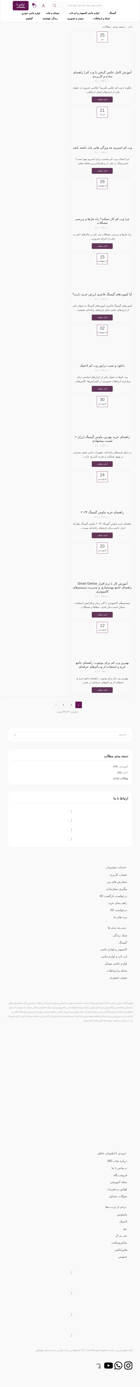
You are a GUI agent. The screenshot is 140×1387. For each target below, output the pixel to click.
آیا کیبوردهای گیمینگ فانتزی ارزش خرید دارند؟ (102, 301)
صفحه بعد (56, 715)
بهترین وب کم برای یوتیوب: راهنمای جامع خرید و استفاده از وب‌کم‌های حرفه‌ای (102, 674)
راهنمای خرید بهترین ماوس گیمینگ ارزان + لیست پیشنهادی (102, 448)
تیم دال (40, 1361)
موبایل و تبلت (54, 13)
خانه (130, 26)
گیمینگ (113, 13)
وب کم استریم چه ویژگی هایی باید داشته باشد (102, 150)
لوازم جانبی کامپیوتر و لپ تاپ (85, 13)
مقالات (124, 789)
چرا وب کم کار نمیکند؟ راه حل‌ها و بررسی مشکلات (102, 225)
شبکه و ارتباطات (102, 18)
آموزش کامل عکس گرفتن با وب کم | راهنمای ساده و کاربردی (102, 74)
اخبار (125, 782)
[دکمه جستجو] (54, 5)
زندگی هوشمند (51, 18)
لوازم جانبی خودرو (30, 13)
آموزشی (123, 776)
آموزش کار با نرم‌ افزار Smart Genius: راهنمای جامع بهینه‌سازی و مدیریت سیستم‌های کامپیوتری (102, 597)
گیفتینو (31, 18)
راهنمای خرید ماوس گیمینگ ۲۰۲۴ (102, 521)
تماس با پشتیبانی (20, 5)
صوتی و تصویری (76, 18)
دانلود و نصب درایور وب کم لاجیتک (102, 374)
